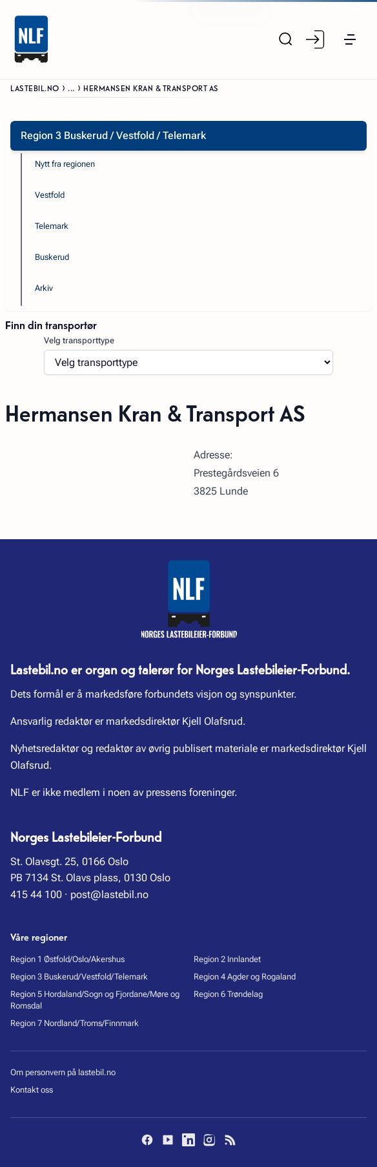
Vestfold (50, 195)
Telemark (51, 226)
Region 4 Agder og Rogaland (245, 976)
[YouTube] (167, 1139)
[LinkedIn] (188, 1139)
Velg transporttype (79, 340)
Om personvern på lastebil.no (63, 1072)
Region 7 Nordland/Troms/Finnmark (74, 1023)
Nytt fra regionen (65, 164)
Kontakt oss (31, 1090)
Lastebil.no (34, 87)
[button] (350, 39)
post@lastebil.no (109, 894)
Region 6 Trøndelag (228, 994)
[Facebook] (147, 1139)
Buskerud (52, 257)
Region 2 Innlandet (227, 959)
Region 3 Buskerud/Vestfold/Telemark (79, 976)
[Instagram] (209, 1139)
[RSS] (229, 1139)
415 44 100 (36, 894)
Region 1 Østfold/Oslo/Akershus (67, 959)
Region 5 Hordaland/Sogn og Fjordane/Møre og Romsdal (94, 1000)
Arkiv (44, 288)
